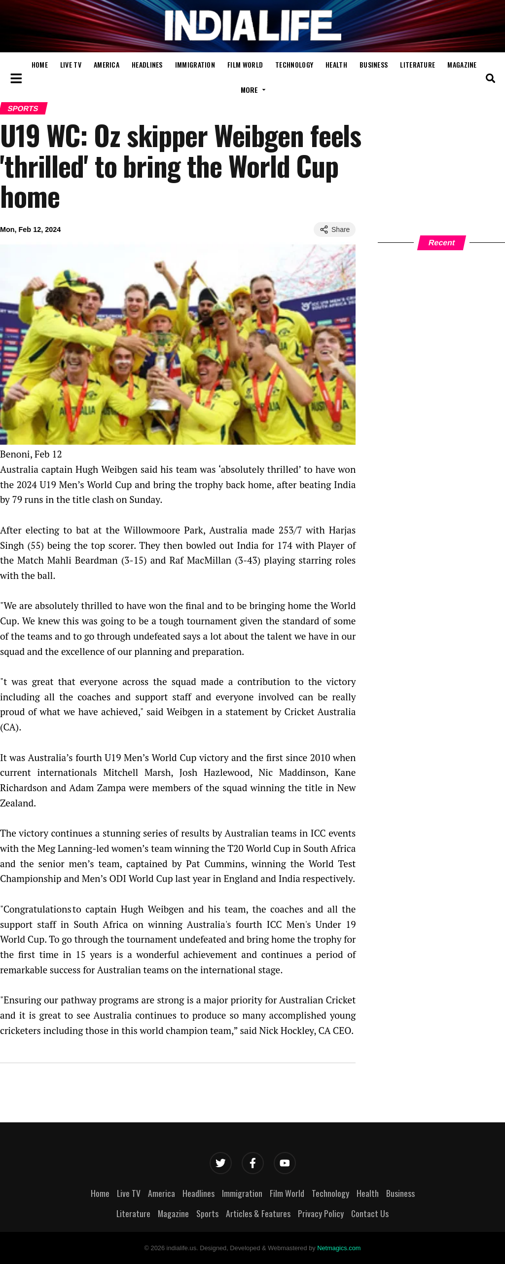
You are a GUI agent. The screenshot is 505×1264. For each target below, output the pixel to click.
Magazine (461, 64)
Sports (207, 1213)
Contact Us (370, 1213)
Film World (245, 64)
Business (374, 64)
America (106, 64)
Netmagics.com (339, 1248)
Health (336, 64)
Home (40, 64)
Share (335, 229)
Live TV (70, 64)
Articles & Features (258, 1213)
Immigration (195, 64)
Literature (417, 64)
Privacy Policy (321, 1213)
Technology (294, 64)
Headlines (147, 64)
